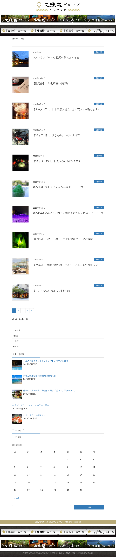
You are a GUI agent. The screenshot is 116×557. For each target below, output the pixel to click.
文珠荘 (15, 341)
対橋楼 (15, 336)
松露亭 (15, 346)
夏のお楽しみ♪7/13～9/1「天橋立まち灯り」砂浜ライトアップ (68, 213)
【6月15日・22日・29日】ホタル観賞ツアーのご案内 (63, 239)
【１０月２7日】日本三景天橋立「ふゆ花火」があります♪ (66, 109)
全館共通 (99, 52)
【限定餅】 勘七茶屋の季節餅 (50, 83)
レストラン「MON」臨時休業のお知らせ (56, 57)
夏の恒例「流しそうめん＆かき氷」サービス (58, 187)
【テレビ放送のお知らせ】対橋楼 (52, 290)
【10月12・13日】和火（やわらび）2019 (56, 161)
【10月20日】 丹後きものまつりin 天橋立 (56, 135)
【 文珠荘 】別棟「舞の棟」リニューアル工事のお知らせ (65, 264)
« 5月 (16, 498)
